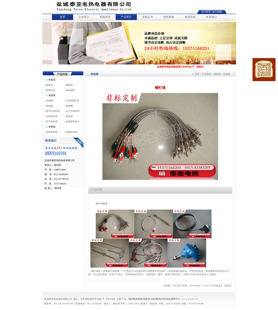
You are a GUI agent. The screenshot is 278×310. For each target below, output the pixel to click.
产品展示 (126, 16)
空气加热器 (51, 121)
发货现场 (190, 16)
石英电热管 (51, 116)
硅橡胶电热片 (72, 121)
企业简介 (83, 16)
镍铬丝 (50, 85)
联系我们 (211, 16)
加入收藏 (217, 11)
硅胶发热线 (51, 132)
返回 (227, 285)
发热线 (50, 126)
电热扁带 (70, 90)
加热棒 (48, 100)
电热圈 (68, 105)
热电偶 (68, 116)
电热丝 (50, 79)
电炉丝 (161, 299)
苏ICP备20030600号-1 (64, 303)
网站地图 (110, 299)
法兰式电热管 (72, 111)
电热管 (50, 95)
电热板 (48, 105)
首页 (62, 16)
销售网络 (168, 16)
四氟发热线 (70, 132)
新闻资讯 (105, 16)
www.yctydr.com (190, 299)
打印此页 (216, 285)
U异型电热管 (71, 100)
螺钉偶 (94, 271)
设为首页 (206, 11)
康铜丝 (70, 85)
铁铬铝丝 (50, 90)
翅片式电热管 (52, 111)
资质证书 (147, 16)
